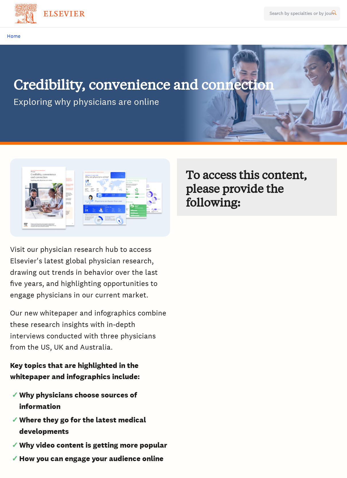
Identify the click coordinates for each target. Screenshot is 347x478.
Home (13, 36)
